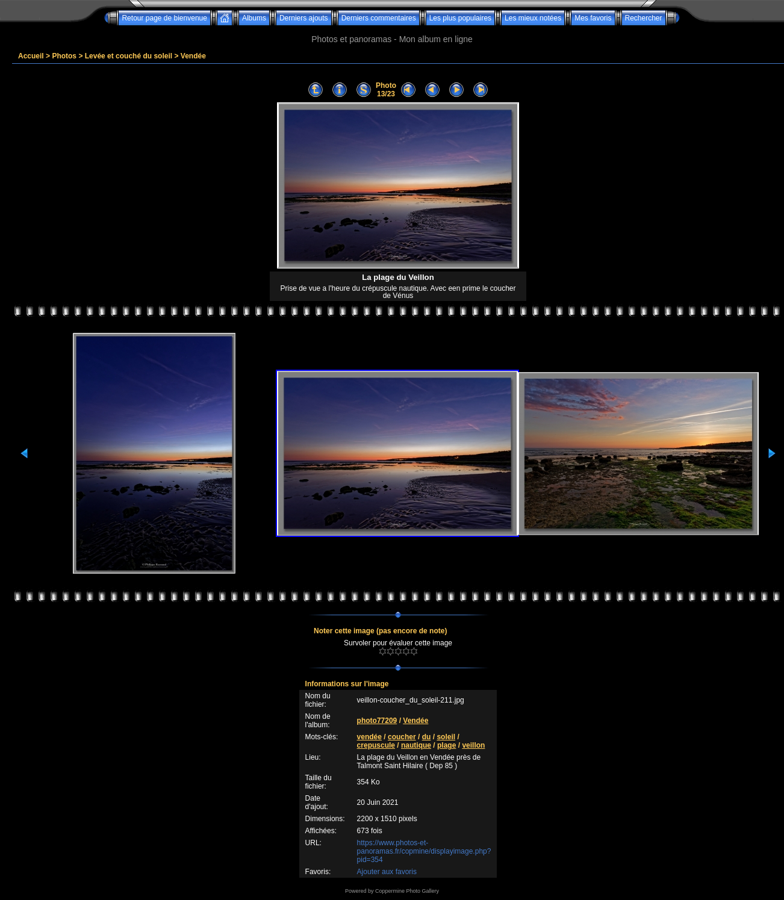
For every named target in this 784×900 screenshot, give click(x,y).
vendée (369, 737)
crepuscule (376, 745)
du (426, 737)
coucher (402, 737)
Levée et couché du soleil (128, 56)
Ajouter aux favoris (387, 871)
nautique (416, 745)
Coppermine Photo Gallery (407, 891)
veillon (473, 745)
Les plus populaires (460, 18)
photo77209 (377, 720)
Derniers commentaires (378, 18)
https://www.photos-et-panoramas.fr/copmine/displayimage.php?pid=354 (424, 851)
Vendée (193, 56)
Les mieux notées (533, 18)
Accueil (31, 56)
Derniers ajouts (303, 18)
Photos (64, 56)
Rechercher (643, 18)
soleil (446, 737)
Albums (254, 18)
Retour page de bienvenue (164, 18)
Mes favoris (592, 18)
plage (446, 745)
